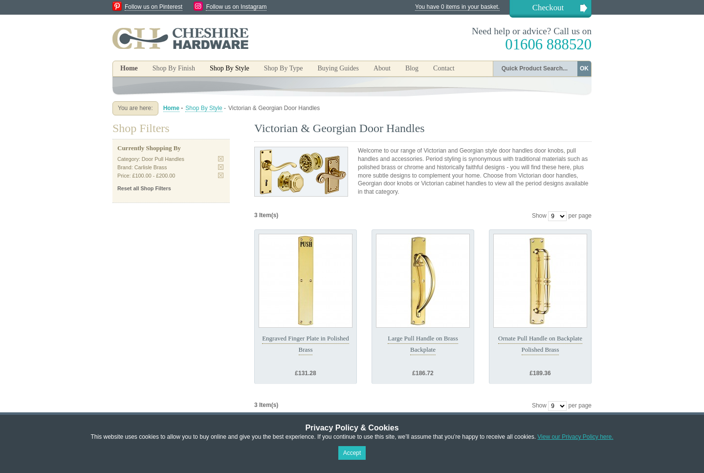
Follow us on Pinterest (153, 6)
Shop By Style (203, 108)
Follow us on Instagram (236, 6)
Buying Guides (337, 68)
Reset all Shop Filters (144, 188)
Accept (352, 453)
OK (584, 68)
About (382, 68)
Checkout (548, 7)
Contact (444, 68)
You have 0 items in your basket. (457, 6)
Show (539, 215)
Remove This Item (220, 158)
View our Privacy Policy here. (575, 436)
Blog (411, 68)
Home (129, 68)
